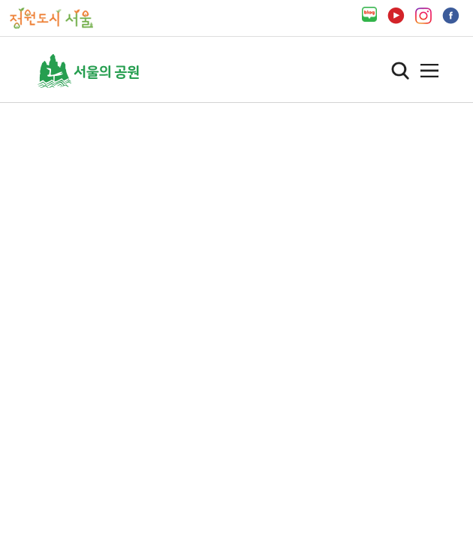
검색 (400, 71)
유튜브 (396, 16)
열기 (429, 71)
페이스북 (450, 16)
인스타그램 (423, 16)
